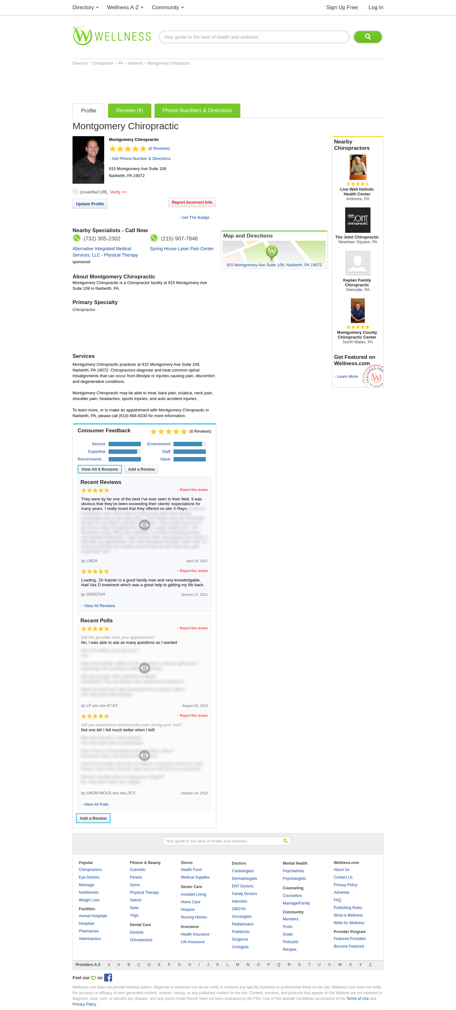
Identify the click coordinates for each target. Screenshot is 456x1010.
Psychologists (294, 878)
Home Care (190, 902)
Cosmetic (138, 869)
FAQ (337, 900)
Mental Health (295, 863)
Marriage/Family (296, 903)
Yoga (134, 915)
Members (291, 919)
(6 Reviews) (159, 148)
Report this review (194, 490)
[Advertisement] (188, 83)
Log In (376, 7)
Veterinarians (90, 939)
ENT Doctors (242, 886)
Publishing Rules (348, 907)
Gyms (135, 885)
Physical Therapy (144, 892)
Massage (86, 885)
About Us (341, 869)
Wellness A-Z (123, 7)
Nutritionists (89, 892)
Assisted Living (193, 894)
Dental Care (140, 925)
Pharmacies (89, 931)
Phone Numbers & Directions (197, 110)
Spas (134, 907)
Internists (239, 901)
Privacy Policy (346, 885)
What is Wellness (348, 915)
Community (165, 7)
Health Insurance (195, 934)
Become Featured (349, 946)
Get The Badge (195, 217)
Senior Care (191, 887)
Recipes (289, 949)
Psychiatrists (293, 871)
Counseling (293, 888)
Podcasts (290, 942)
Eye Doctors (89, 877)
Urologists (240, 947)
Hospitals (86, 923)
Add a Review (141, 469)
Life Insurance (193, 942)
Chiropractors (90, 869)
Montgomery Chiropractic (169, 63)
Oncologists (242, 916)
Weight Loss (89, 900)
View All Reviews (99, 469)
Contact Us (343, 877)
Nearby (358, 145)
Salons (136, 900)
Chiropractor (103, 63)
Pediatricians (243, 924)
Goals (288, 934)
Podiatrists (241, 932)
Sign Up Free (342, 7)
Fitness (136, 877)
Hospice (187, 909)
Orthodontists (141, 940)
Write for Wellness (349, 923)
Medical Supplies (195, 877)
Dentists (136, 932)
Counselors (292, 895)
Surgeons (240, 939)
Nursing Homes (194, 917)
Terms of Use (357, 998)
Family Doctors (244, 894)
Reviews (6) (129, 110)
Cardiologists (243, 871)
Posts (287, 926)
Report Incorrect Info (192, 202)
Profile (88, 111)
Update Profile (90, 203)
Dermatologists (244, 878)
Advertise (342, 892)
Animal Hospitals (93, 916)
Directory (83, 7)
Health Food (191, 869)
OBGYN (238, 909)
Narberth (136, 63)
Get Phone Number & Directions (141, 158)
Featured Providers (350, 939)
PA (121, 63)
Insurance (190, 926)
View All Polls (96, 804)
